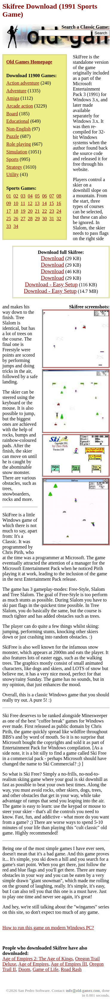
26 (15, 218)
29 (37, 218)
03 (23, 195)
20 (30, 211)
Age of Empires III (69, 964)
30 (44, 218)
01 (8, 195)
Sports (12, 159)
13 (37, 203)
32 (58, 218)
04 (30, 195)
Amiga (12, 98)
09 (8, 203)
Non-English (18, 128)
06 (44, 195)
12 (29, 203)
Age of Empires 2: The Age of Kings (37, 958)
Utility (12, 174)
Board (12, 113)
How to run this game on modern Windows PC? (48, 927)
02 (15, 195)
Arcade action (19, 105)
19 (23, 211)
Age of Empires (33, 964)
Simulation (16, 151)
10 (15, 203)
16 (58, 203)
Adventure (16, 90)
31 (51, 218)
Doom (24, 969)
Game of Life (45, 969)
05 (37, 195)
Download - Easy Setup (51, 284)
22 (44, 211)
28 (30, 218)
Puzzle (12, 136)
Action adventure (22, 83)
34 (15, 226)
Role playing (18, 144)
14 (44, 203)
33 (8, 226)
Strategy (14, 167)
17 (8, 211)
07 (51, 195)
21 (37, 211)
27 (23, 218)
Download (52, 258)
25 (8, 218)
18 (15, 211)
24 (58, 211)
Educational (17, 121)
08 (58, 195)
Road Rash (71, 969)
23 (51, 211)
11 (23, 203)
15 (51, 203)
